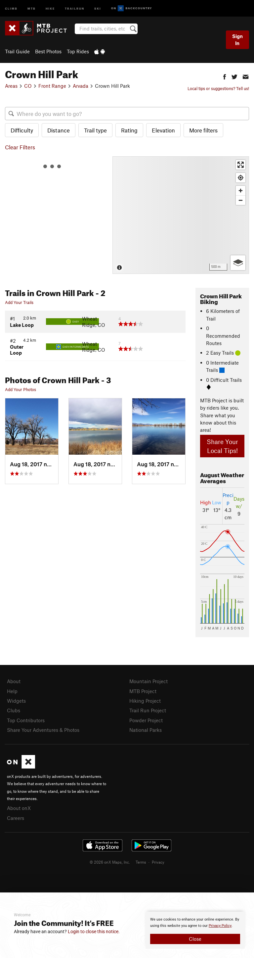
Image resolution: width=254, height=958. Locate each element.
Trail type (95, 130)
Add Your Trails (19, 302)
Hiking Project (145, 701)
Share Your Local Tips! (222, 446)
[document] (195, 930)
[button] (224, 76)
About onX (19, 808)
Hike (50, 8)
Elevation (163, 130)
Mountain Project (148, 681)
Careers (15, 818)
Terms (141, 862)
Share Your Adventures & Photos (43, 730)
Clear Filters (20, 147)
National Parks (145, 730)
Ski (97, 8)
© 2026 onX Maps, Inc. (110, 862)
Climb (11, 8)
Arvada (80, 86)
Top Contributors (26, 720)
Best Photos (48, 51)
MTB (31, 8)
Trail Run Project (147, 710)
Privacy (158, 862)
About (14, 681)
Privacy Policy (220, 926)
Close (195, 939)
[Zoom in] (240, 190)
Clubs (13, 710)
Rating (129, 130)
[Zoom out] (240, 200)
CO (28, 86)
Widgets (16, 701)
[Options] (238, 262)
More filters (203, 130)
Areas (11, 86)
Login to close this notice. (94, 931)
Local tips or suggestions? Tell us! (218, 88)
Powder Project (146, 720)
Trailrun (74, 8)
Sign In (237, 39)
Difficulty (22, 130)
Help (12, 691)
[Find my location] (240, 177)
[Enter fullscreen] (240, 165)
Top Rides (78, 51)
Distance (58, 130)
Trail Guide (17, 51)
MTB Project (142, 691)
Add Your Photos (20, 389)
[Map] (181, 215)
